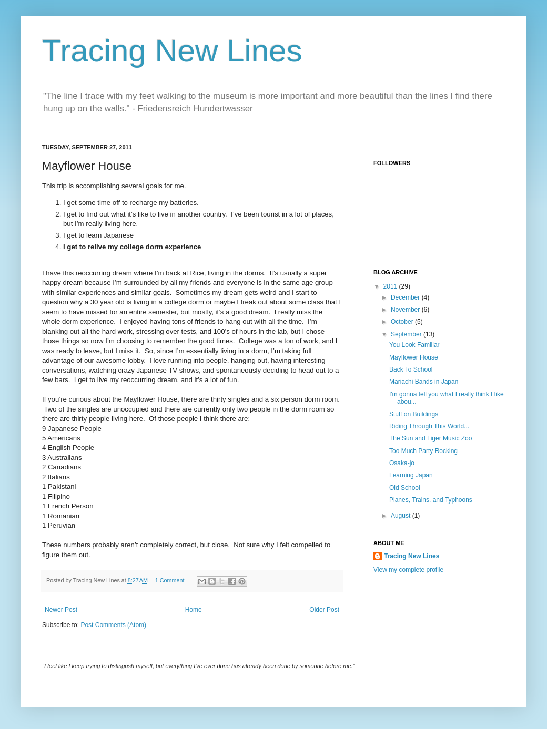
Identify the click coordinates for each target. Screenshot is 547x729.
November (406, 309)
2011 (391, 286)
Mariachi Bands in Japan (423, 381)
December (406, 297)
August (401, 515)
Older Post (324, 609)
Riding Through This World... (429, 426)
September (407, 334)
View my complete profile (408, 569)
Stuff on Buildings (413, 414)
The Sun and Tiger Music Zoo (430, 438)
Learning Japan (411, 475)
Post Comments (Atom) (113, 625)
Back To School (411, 369)
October (403, 321)
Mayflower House (413, 357)
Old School (404, 487)
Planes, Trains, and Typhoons (430, 500)
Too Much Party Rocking (423, 451)
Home (193, 609)
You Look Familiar (414, 344)
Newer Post (61, 609)
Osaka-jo (401, 463)
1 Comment (170, 580)
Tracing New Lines (172, 50)
